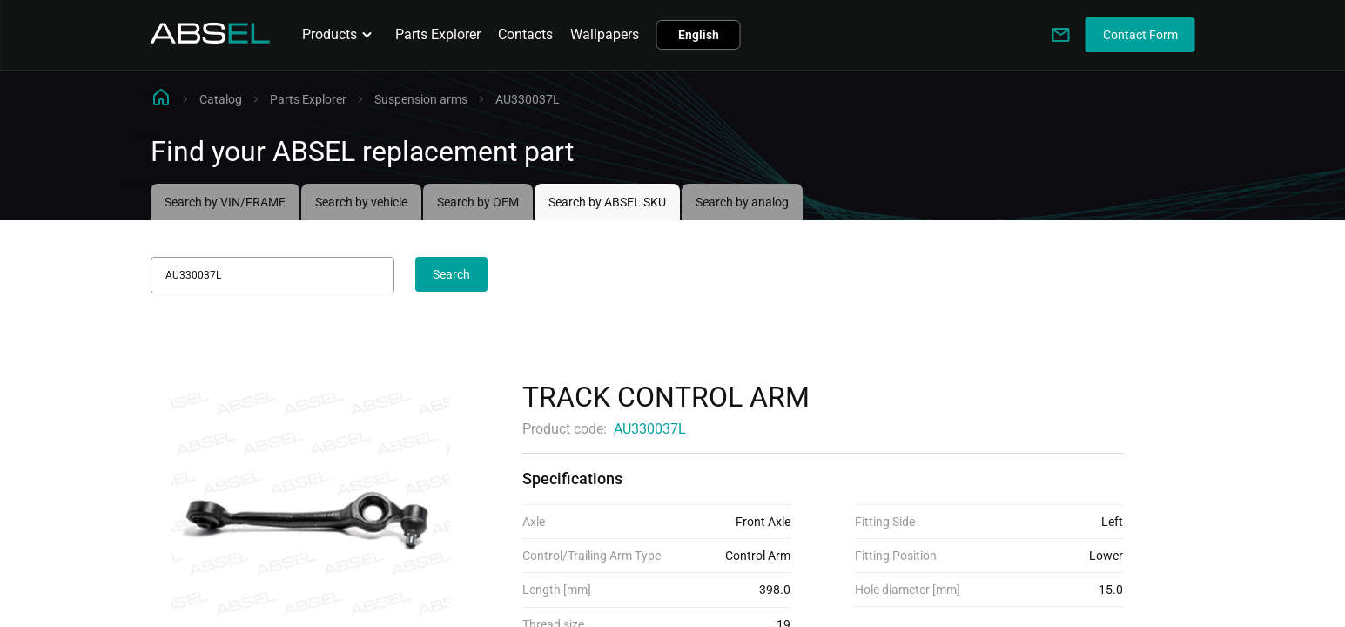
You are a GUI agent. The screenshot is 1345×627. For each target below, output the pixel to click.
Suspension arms (420, 99)
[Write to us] (1061, 34)
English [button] (698, 35)
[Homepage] (211, 38)
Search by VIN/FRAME (225, 202)
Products (340, 34)
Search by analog (742, 202)
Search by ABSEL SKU (607, 202)
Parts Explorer (438, 34)
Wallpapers (604, 34)
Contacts (525, 34)
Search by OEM (478, 202)
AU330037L (650, 429)
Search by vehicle (361, 202)
